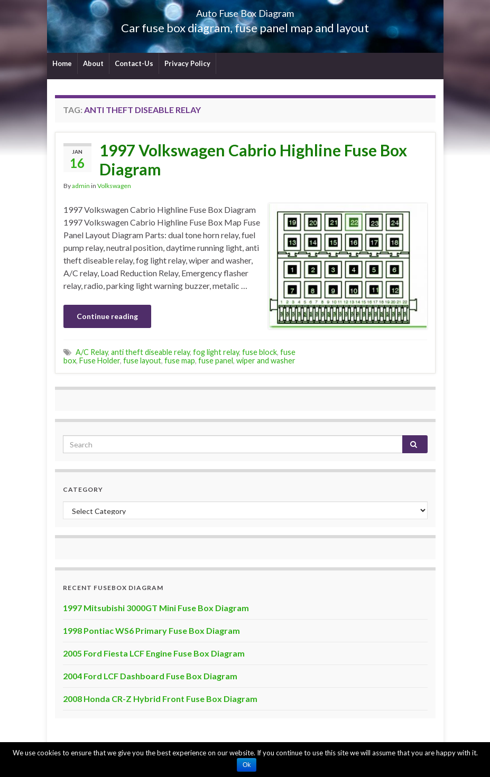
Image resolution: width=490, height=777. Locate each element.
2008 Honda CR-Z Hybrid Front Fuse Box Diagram (160, 699)
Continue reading (107, 316)
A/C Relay (92, 352)
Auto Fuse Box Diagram (245, 10)
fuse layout (142, 360)
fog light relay (216, 352)
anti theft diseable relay (150, 352)
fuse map (179, 360)
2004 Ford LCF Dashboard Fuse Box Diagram (150, 676)
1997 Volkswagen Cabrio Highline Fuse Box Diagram (253, 160)
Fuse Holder (99, 360)
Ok (247, 765)
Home (62, 63)
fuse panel (215, 360)
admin (81, 186)
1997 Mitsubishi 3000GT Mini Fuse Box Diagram (156, 608)
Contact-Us (134, 63)
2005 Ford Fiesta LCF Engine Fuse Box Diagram (154, 653)
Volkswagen (114, 186)
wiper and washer (265, 360)
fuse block (259, 352)
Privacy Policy (187, 63)
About (93, 63)
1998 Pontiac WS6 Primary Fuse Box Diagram (151, 630)
